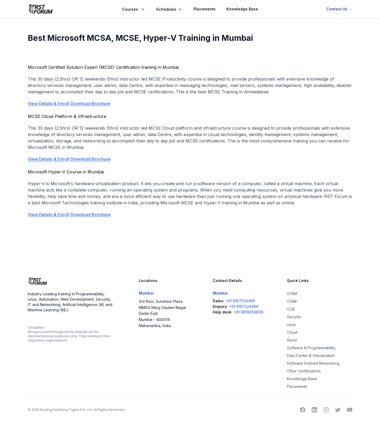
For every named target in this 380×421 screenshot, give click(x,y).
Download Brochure (90, 103)
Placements (204, 9)
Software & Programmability (311, 347)
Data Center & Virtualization (311, 355)
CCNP (292, 301)
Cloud (292, 332)
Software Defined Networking (313, 363)
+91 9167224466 (240, 301)
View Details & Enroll (48, 103)
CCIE (291, 309)
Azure (292, 340)
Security (294, 317)
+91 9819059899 (248, 312)
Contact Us (339, 9)
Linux (291, 324)
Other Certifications (304, 371)
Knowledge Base (242, 9)
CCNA (292, 293)
